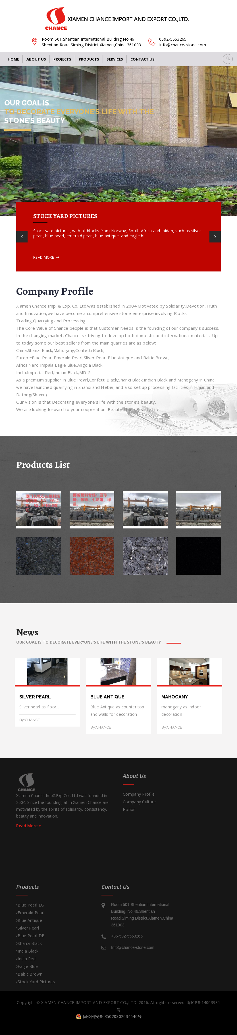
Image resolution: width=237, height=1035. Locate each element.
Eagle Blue (27, 966)
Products (89, 59)
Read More (28, 825)
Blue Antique (29, 920)
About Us (36, 59)
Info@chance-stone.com (182, 44)
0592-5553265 (173, 39)
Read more (46, 257)
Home (13, 59)
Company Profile (139, 794)
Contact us (142, 59)
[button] (228, 59)
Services (115, 59)
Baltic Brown (29, 974)
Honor (129, 809)
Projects (62, 59)
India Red (26, 958)
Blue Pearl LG (30, 905)
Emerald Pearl (30, 912)
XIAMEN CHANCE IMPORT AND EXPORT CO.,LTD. (89, 1002)
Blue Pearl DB (30, 935)
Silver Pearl (27, 928)
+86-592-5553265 (127, 936)
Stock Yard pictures (35, 981)
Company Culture (139, 801)
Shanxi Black (29, 943)
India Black (27, 951)
